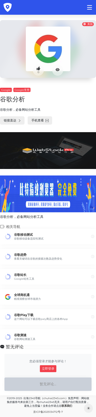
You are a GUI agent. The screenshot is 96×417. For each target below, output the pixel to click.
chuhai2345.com (54, 398)
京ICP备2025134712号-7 (48, 411)
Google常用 (21, 90)
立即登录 (48, 369)
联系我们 (66, 405)
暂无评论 (15, 346)
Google (6, 90)
